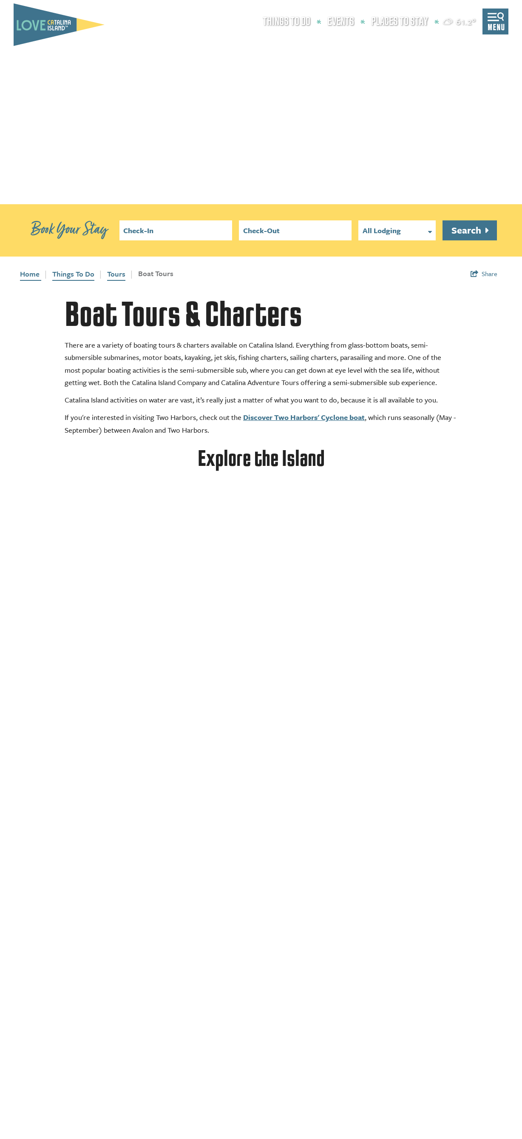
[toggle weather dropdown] (459, 21)
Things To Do (73, 273)
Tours (116, 273)
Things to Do (286, 22)
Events (340, 22)
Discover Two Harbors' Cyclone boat (304, 417)
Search (467, 230)
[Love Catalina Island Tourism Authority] (59, 25)
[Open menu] (495, 21)
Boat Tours (155, 273)
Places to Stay (399, 22)
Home (30, 273)
